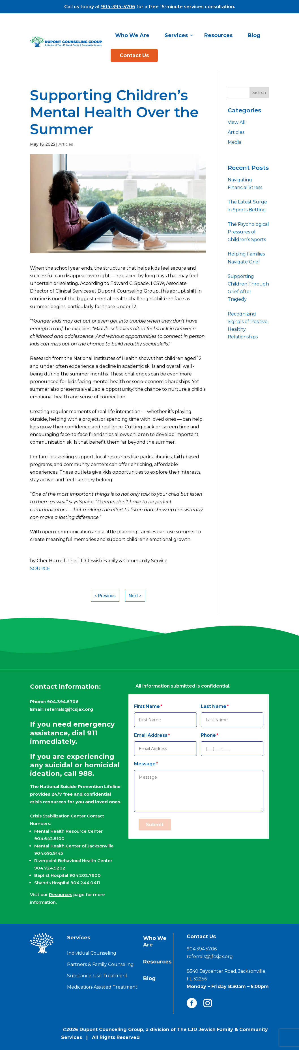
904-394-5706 (118, 6)
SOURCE (40, 568)
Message (145, 763)
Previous (106, 595)
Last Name (213, 706)
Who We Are (132, 35)
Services (176, 35)
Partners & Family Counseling (100, 964)
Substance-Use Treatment (97, 975)
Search (259, 92)
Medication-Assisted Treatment (102, 987)
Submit (155, 824)
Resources (218, 35)
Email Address (150, 735)
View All (237, 122)
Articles (66, 144)
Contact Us (134, 55)
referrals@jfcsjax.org (69, 709)
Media (234, 142)
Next (133, 595)
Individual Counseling (91, 953)
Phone (208, 735)
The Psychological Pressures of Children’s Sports (248, 232)
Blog (254, 35)
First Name (147, 706)
